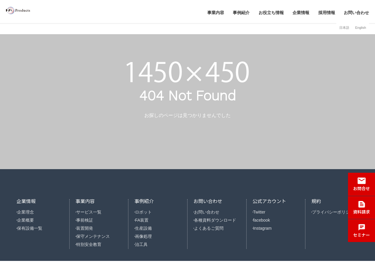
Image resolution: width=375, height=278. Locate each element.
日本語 (344, 27)
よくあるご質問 (211, 235)
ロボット (146, 212)
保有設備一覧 (32, 235)
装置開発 (88, 235)
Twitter (262, 212)
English (360, 27)
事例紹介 (241, 12)
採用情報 (326, 12)
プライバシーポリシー (335, 212)
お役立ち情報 (271, 12)
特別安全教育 (92, 258)
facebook (265, 223)
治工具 (145, 258)
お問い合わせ (356, 12)
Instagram (265, 235)
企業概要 (29, 223)
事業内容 (215, 12)
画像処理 (146, 246)
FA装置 (145, 223)
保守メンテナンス (95, 246)
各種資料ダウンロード (217, 223)
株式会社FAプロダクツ (42, 11)
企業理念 (29, 212)
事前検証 (88, 223)
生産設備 (146, 235)
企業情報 (300, 12)
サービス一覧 (92, 212)
